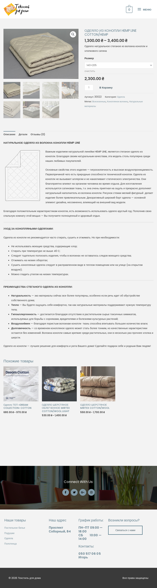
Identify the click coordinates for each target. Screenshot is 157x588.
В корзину (106, 117)
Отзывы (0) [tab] (40, 164)
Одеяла (121, 127)
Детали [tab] (23, 164)
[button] (73, 64)
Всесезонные (99, 132)
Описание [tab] (9, 164)
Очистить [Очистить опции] (90, 101)
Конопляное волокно (119, 132)
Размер (89, 88)
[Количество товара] (89, 118)
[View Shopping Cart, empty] (129, 24)
